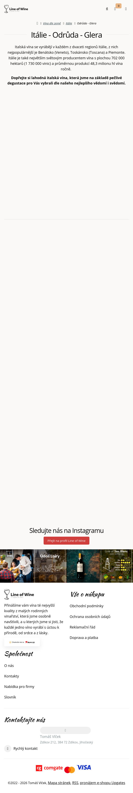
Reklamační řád (82, 627)
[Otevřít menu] (126, 9)
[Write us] (7, 748)
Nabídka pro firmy (19, 686)
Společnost (18, 653)
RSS (75, 782)
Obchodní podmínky (86, 605)
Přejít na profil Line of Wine (66, 541)
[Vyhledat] (107, 9)
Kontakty (11, 676)
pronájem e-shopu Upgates (102, 782)
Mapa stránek (59, 782)
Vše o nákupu (87, 594)
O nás (9, 665)
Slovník (10, 697)
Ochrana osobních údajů (90, 616)
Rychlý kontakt (25, 748)
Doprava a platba (84, 637)
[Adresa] (65, 730)
